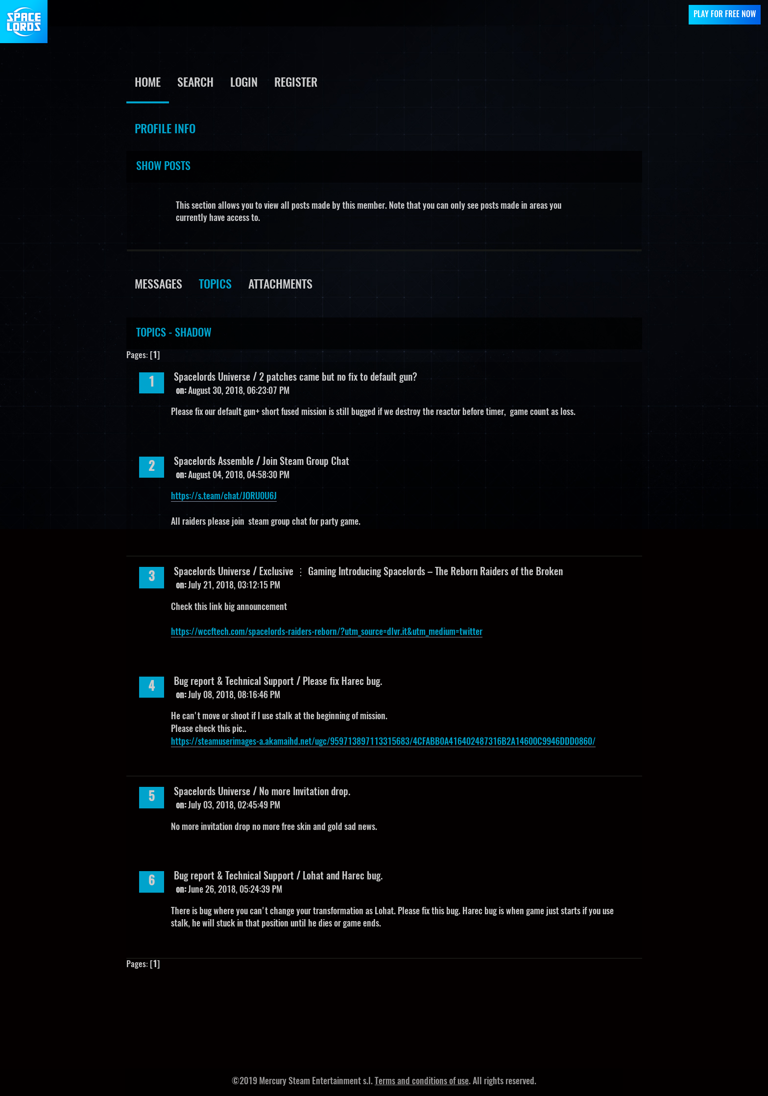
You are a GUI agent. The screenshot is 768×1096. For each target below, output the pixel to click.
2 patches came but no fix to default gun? (338, 378)
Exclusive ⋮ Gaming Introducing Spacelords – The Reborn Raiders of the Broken (411, 572)
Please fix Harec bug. (342, 682)
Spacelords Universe (212, 378)
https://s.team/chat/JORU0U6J (224, 496)
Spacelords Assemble (215, 462)
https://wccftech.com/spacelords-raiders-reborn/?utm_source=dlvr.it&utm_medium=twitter (326, 632)
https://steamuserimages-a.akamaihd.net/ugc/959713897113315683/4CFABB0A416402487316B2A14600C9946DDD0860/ (383, 742)
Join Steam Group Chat (306, 462)
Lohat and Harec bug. (343, 876)
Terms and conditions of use (422, 1081)
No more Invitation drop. (304, 792)
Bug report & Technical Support (234, 682)
